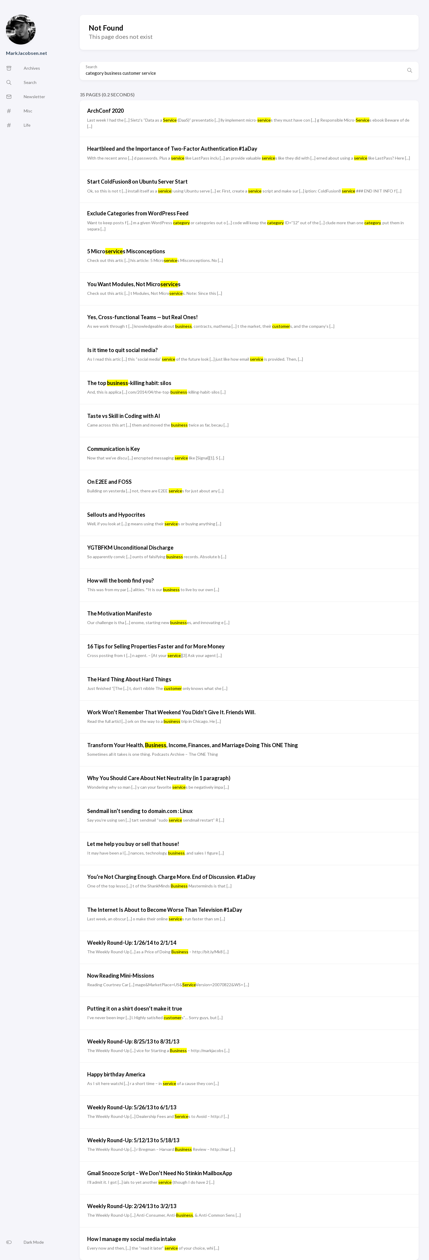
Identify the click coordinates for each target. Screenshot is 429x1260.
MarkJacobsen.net (26, 53)
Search (91, 67)
